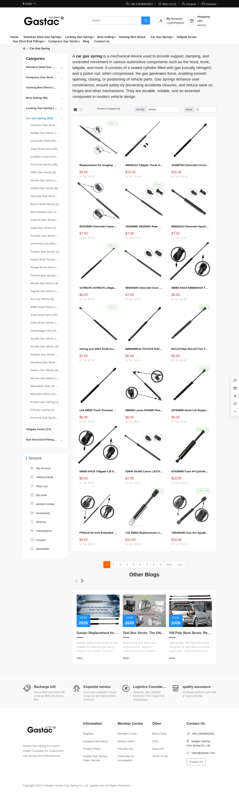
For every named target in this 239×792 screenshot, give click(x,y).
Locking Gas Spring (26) (41, 108)
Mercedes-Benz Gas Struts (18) (45, 393)
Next (169, 564)
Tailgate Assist (186, 37)
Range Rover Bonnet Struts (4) (45, 267)
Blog (86, 41)
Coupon (38, 539)
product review (42, 504)
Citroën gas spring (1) (45, 275)
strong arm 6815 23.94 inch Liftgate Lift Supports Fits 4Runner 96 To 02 (98, 348)
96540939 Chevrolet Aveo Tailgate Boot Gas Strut (144, 287)
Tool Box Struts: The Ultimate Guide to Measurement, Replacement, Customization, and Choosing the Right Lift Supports (144, 632)
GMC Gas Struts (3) (43, 172)
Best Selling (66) (37, 97)
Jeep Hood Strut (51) (44, 148)
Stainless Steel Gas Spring (41, 37)
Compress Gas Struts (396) (41, 77)
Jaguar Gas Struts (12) (45, 291)
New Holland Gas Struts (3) (45, 212)
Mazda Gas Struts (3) (44, 283)
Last (179, 564)
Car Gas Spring (160, 37)
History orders (126, 741)
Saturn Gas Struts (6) (44, 370)
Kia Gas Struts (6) (42, 298)
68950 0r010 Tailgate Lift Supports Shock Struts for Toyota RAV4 (98, 471)
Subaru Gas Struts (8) (45, 354)
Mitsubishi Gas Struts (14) (45, 386)
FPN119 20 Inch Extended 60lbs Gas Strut (98, 532)
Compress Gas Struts (63, 41)
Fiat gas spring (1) (43, 409)
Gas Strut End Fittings (28, 41)
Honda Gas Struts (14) (45, 180)
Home (14, 37)
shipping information (95, 741)
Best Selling (105, 37)
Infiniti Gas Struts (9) (44, 188)
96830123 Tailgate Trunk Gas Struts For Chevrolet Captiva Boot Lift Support (144, 165)
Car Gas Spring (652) (40, 118)
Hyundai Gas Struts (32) (45, 196)
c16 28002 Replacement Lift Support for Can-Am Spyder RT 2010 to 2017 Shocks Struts (144, 532)
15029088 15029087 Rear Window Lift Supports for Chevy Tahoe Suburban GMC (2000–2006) (144, 226)
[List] (81, 110)
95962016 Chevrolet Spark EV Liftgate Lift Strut (190, 226)
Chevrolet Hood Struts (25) (45, 140)
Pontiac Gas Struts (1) (45, 235)
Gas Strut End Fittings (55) (41, 439)
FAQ (155, 741)
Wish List (38, 486)
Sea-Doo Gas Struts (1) (45, 362)
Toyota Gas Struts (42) (45, 338)
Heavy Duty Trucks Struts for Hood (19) (45, 259)
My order (38, 495)
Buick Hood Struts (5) (45, 204)
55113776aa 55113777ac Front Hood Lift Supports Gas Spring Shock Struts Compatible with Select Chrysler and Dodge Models (190, 348)
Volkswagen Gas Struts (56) (45, 330)
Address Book (41, 477)
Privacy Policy (92, 748)
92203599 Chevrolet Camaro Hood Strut (98, 226)
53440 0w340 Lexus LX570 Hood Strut (144, 471)
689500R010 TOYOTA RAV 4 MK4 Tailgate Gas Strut (144, 348)
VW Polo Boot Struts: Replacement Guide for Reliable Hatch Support (190, 632)
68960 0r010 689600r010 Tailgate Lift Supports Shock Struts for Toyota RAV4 (190, 287)
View (80, 657)
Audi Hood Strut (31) (44, 314)
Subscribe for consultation (126, 758)
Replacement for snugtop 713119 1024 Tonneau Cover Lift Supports (98, 165)
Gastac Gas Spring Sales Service (95, 758)
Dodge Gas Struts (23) (45, 132)
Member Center (127, 733)
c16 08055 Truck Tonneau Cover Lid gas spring (98, 410)
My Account (40, 468)
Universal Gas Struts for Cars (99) (45, 243)
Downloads (40, 513)
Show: (189, 109)
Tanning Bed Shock (132, 37)
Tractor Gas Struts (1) (45, 251)
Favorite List (125, 748)
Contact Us (101, 41)
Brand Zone (159, 733)
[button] (76, 581)
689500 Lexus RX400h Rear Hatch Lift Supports (144, 410)
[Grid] (75, 110)
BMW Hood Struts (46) (45, 307)
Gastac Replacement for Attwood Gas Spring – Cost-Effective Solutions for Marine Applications (98, 632)
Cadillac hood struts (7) (45, 156)
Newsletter (39, 548)
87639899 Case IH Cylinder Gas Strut (190, 471)
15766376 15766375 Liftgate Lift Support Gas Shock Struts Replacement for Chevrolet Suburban (98, 287)
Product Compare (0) (109, 108)
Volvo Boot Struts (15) (45, 322)
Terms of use (160, 756)
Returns (38, 522)
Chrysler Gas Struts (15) (45, 125)
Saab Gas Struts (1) (43, 227)
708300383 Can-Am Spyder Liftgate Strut (190, 532)
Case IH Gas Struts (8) (45, 219)
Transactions (41, 530)
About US (158, 748)
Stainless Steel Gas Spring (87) (41, 67)
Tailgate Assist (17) (38, 429)
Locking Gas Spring (78, 37)
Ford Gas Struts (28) (44, 164)
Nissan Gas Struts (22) (45, 378)
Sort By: (140, 109)
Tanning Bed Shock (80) (41, 87)
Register (88, 733)
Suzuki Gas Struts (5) (44, 346)
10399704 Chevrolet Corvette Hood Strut (190, 165)
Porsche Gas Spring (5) (45, 417)
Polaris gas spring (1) (45, 402)
